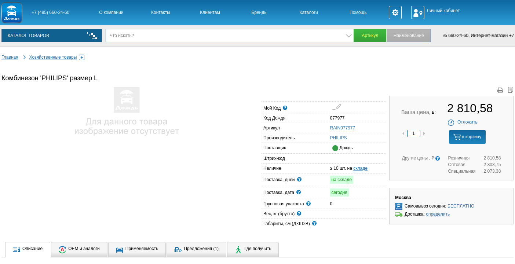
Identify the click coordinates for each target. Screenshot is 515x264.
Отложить (462, 122)
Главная (9, 57)
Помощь (358, 12)
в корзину (467, 137)
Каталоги (309, 12)
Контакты (160, 12)
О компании (111, 12)
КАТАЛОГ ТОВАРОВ (28, 35)
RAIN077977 (342, 128)
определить (438, 214)
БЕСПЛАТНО (461, 206)
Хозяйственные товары (57, 57)
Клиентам (210, 12)
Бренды (259, 12)
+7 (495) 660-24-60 (50, 12)
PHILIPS (332, 137)
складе (360, 168)
